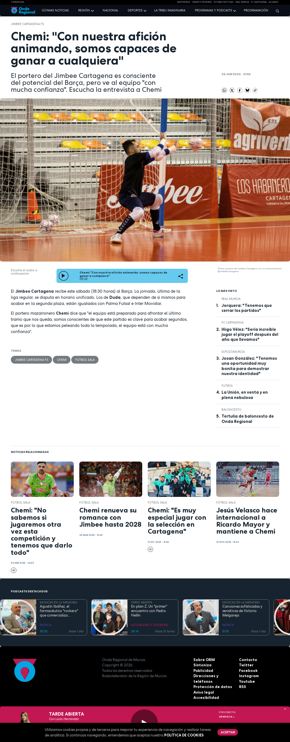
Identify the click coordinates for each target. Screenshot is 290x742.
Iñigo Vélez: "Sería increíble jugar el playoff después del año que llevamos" (250, 334)
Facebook (248, 670)
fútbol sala (84, 359)
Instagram (249, 676)
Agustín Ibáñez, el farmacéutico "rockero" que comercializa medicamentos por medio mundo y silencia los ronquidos (61, 611)
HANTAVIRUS (183, 2)
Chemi (61, 359)
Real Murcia (242, 2)
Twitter (246, 665)
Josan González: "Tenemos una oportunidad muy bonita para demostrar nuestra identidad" (249, 366)
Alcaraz (273, 2)
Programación (256, 10)
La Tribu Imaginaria (169, 10)
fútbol (227, 386)
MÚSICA (45, 625)
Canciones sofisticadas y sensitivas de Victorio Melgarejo (242, 611)
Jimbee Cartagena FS (27, 24)
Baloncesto (231, 409)
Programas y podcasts (213, 10)
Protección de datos (212, 686)
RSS (242, 686)
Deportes (135, 10)
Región (84, 10)
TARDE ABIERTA (141, 602)
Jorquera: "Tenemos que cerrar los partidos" (247, 308)
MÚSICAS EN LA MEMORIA (58, 602)
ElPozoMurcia (233, 352)
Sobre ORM (203, 659)
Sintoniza (202, 665)
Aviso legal (203, 692)
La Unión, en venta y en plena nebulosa (245, 395)
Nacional (110, 10)
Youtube (247, 681)
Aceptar (227, 732)
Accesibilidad (206, 697)
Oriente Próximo (202, 2)
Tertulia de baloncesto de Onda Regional (248, 419)
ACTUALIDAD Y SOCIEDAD (149, 625)
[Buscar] (276, 11)
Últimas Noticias (223, 2)
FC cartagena (259, 2)
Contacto (248, 659)
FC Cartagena (233, 322)
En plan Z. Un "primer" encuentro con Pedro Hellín (149, 611)
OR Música (227, 716)
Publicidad (203, 670)
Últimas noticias (55, 10)
